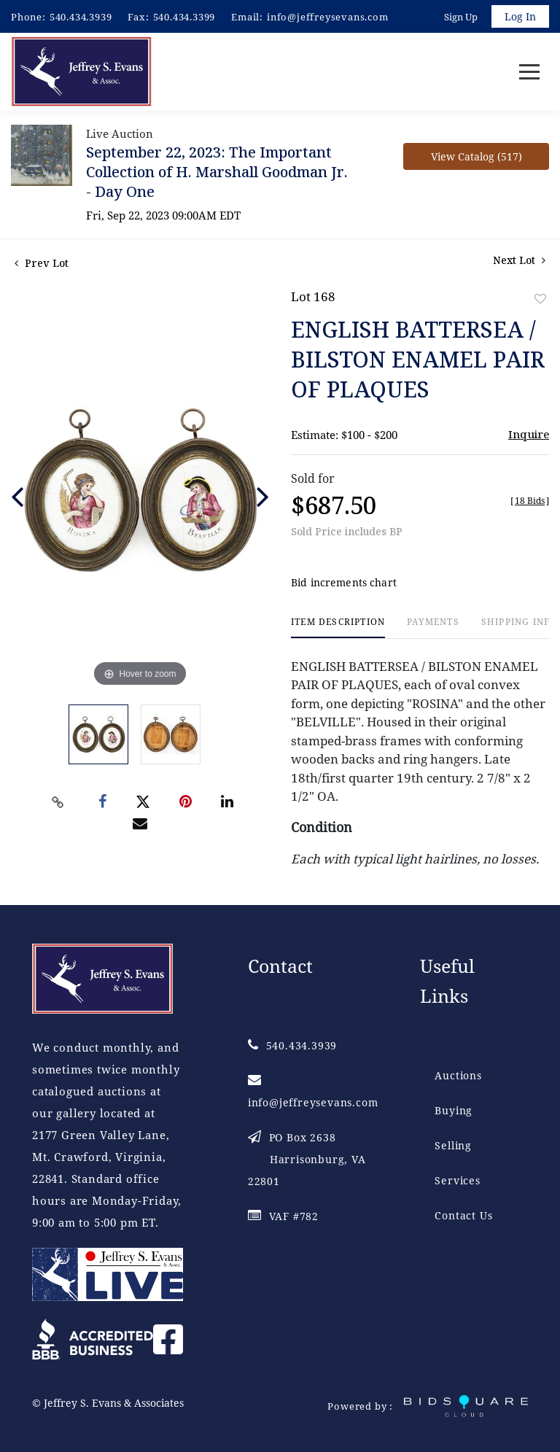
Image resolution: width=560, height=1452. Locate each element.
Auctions (458, 1075)
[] (529, 500)
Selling (453, 1145)
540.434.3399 (184, 16)
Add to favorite (540, 298)
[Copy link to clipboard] (58, 802)
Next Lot (519, 260)
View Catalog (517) (476, 156)
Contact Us (463, 1215)
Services (457, 1180)
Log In (520, 16)
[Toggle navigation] (529, 72)
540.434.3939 (81, 16)
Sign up (461, 16)
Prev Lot (42, 263)
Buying (453, 1110)
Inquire (528, 434)
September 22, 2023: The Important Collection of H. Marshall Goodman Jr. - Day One (217, 171)
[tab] (338, 627)
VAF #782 (283, 1216)
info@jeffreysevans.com (328, 16)
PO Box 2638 (307, 1159)
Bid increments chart (344, 582)
